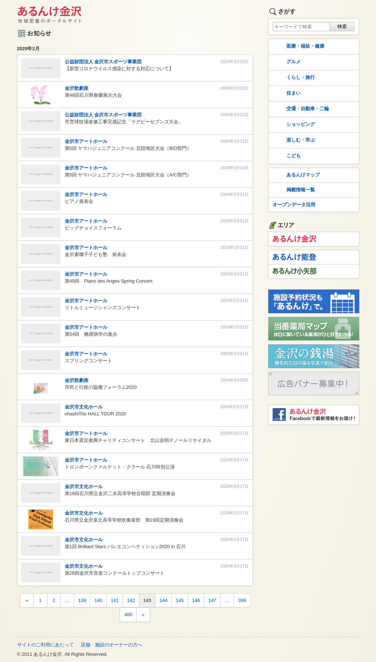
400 (128, 614)
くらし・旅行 (293, 78)
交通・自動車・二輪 (300, 109)
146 (196, 600)
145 (180, 600)
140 (98, 600)
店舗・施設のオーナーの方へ (111, 644)
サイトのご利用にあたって (45, 644)
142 (131, 600)
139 (82, 600)
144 (163, 600)
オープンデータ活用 (294, 204)
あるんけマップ (295, 175)
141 (115, 600)
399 (242, 600)
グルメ (286, 62)
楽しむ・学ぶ (293, 140)
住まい (286, 93)
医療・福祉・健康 (297, 46)
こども (286, 156)
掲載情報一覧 (293, 190)
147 (212, 600)
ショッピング (293, 125)
